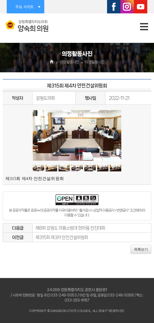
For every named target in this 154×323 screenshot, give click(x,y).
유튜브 (140, 6)
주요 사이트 (24, 6)
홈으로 (52, 62)
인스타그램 (127, 6)
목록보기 (141, 249)
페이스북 (113, 6)
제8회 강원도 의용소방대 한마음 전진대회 (70, 228)
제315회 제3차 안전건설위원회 (61, 237)
